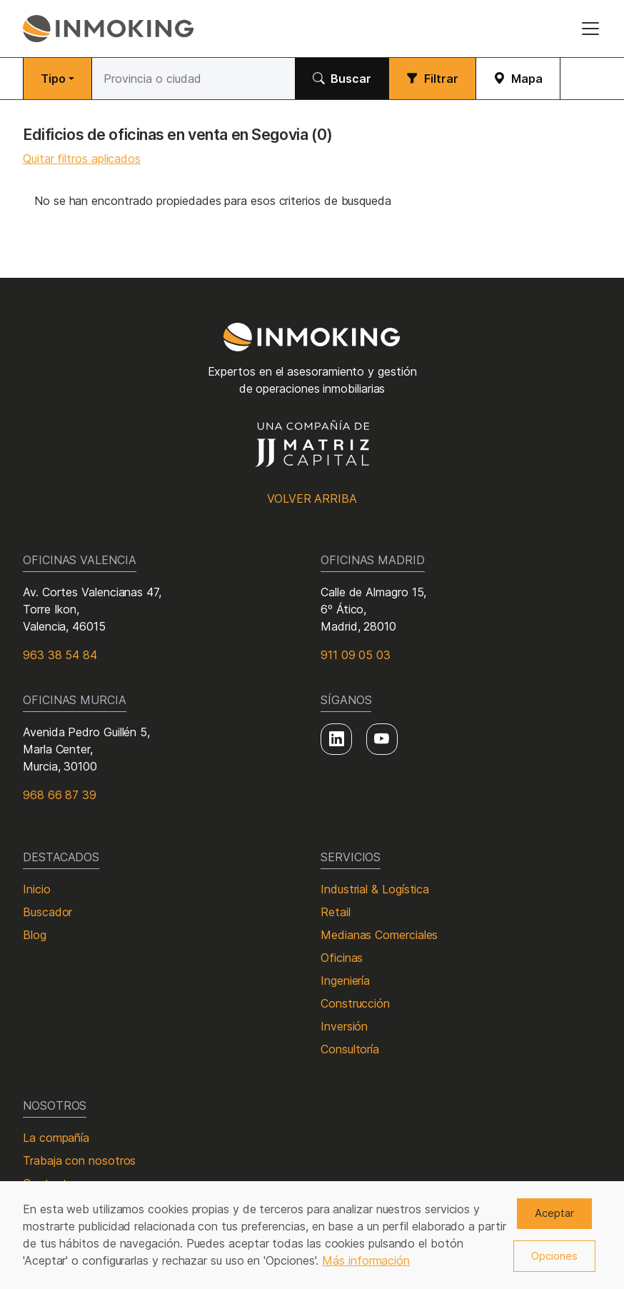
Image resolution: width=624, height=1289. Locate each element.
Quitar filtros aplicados (82, 158)
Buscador (47, 912)
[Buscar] (193, 78)
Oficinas (342, 958)
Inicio (37, 889)
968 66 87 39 (59, 795)
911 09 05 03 (356, 655)
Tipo (53, 78)
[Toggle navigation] (590, 28)
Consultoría (350, 1049)
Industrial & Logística (375, 889)
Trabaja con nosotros (79, 1160)
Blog (34, 935)
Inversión (344, 1026)
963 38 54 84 (60, 655)
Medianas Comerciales (379, 935)
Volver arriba (312, 498)
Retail (336, 912)
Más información (366, 1260)
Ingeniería (345, 980)
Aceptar (554, 1213)
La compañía (56, 1137)
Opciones (554, 1256)
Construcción (355, 1003)
